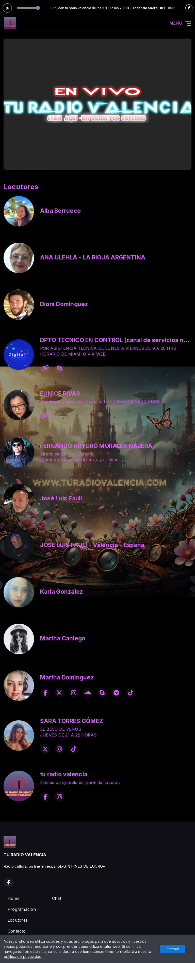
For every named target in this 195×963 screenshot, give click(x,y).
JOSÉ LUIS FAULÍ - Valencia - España (92, 545)
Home (14, 898)
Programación (22, 909)
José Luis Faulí (61, 498)
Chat (56, 898)
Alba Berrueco (60, 210)
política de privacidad (22, 956)
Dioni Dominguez (64, 304)
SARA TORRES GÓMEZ (71, 721)
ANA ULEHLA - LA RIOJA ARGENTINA (92, 257)
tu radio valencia (63, 774)
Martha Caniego (62, 638)
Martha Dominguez (67, 677)
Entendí (173, 949)
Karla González (61, 591)
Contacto (17, 931)
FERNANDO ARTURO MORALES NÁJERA (96, 445)
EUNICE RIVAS (60, 393)
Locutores (18, 920)
